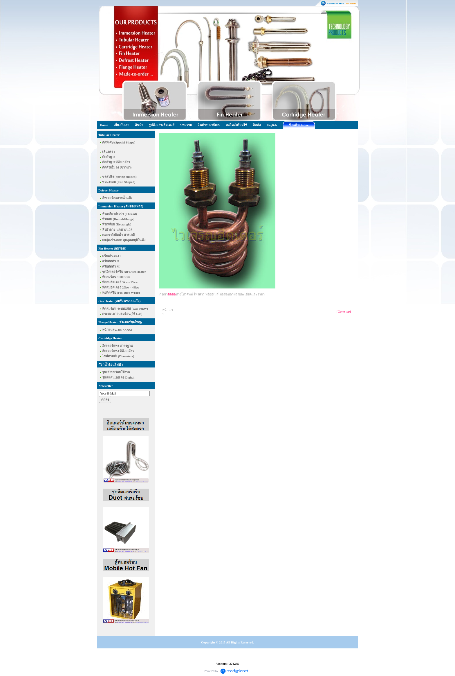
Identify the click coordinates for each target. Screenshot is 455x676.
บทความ (186, 125)
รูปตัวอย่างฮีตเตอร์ (161, 125)
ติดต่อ (257, 125)
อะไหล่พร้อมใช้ (236, 125)
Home (104, 125)
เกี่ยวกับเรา (121, 125)
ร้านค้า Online (299, 125)
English (272, 125)
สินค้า (139, 125)
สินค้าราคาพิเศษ (209, 125)
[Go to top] (344, 311)
